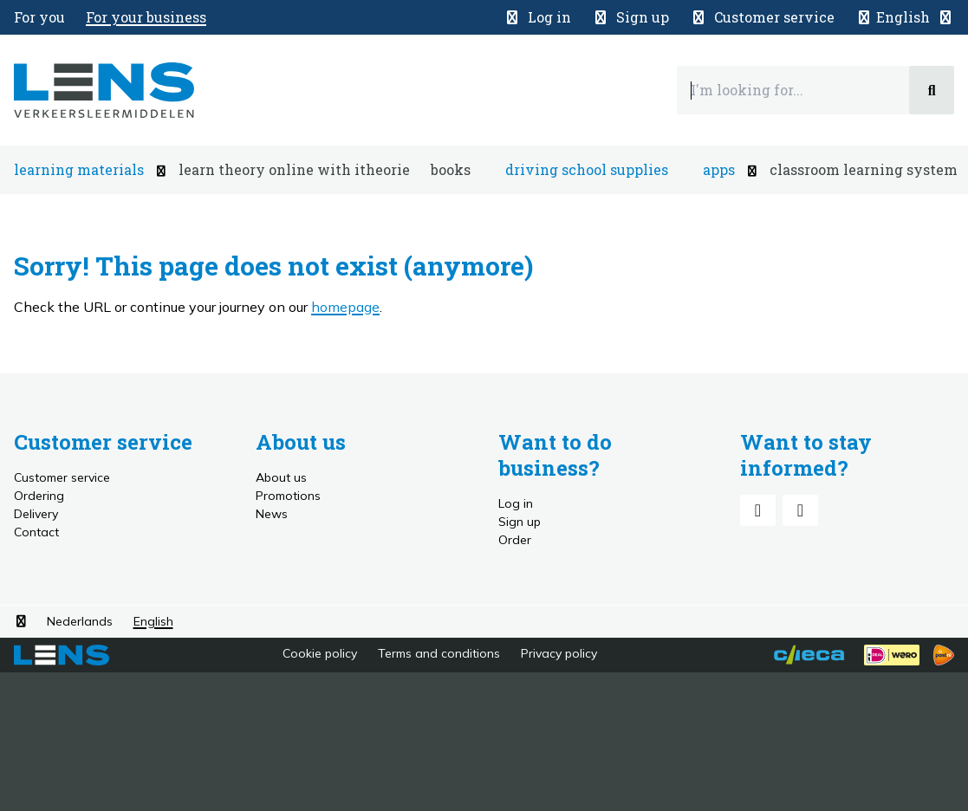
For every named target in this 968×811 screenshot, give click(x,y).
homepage (345, 306)
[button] (905, 17)
